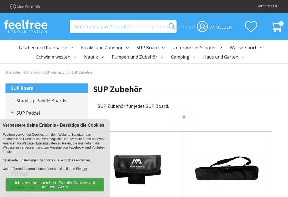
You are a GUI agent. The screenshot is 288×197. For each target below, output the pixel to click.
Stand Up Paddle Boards (41, 101)
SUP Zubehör (82, 72)
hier (84, 169)
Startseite (12, 72)
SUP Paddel (28, 113)
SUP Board (32, 72)
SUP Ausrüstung (56, 72)
